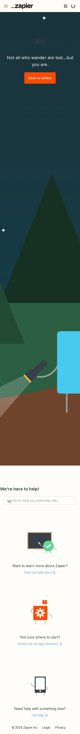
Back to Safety (40, 78)
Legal (46, 727)
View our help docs (40, 572)
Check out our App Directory (40, 644)
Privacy (60, 727)
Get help (40, 715)
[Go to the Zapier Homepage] (22, 6)
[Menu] (6, 6)
